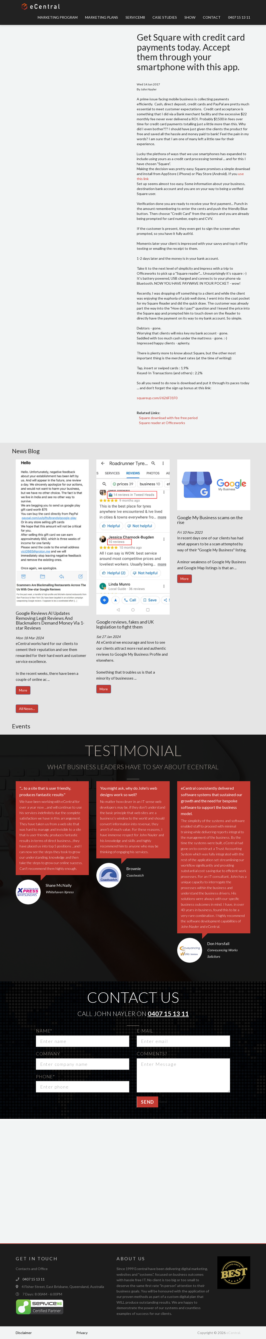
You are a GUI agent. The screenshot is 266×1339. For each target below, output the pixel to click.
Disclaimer (24, 1333)
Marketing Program (58, 17)
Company (48, 1053)
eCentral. (233, 1333)
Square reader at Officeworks (162, 423)
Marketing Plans (101, 17)
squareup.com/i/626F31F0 (157, 398)
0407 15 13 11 (239, 17)
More (23, 690)
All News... (27, 708)
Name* (44, 1030)
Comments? (152, 1053)
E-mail (145, 1030)
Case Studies (164, 17)
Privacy (82, 1333)
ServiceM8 (135, 17)
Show (189, 17)
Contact (212, 17)
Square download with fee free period (168, 418)
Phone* (45, 1076)
